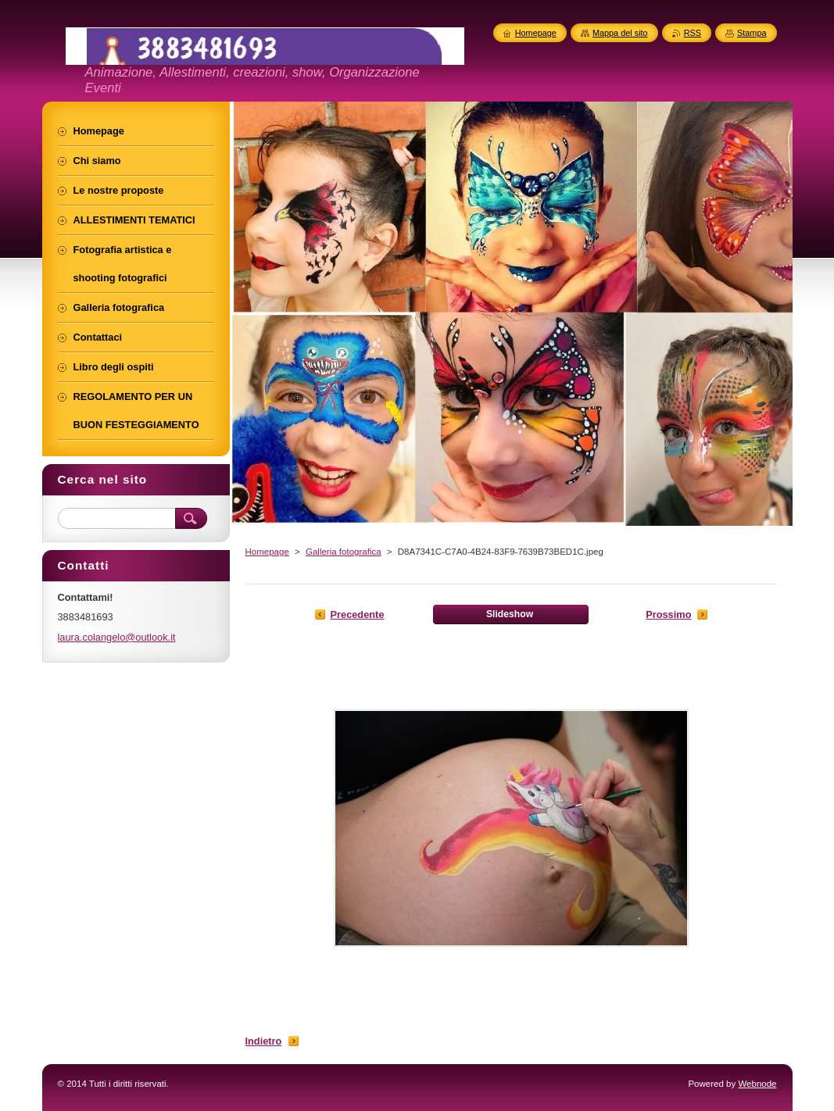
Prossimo (668, 614)
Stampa (751, 33)
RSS (692, 33)
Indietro (263, 1041)
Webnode (757, 1083)
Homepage (267, 551)
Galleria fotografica (343, 551)
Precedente (358, 614)
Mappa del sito (620, 33)
